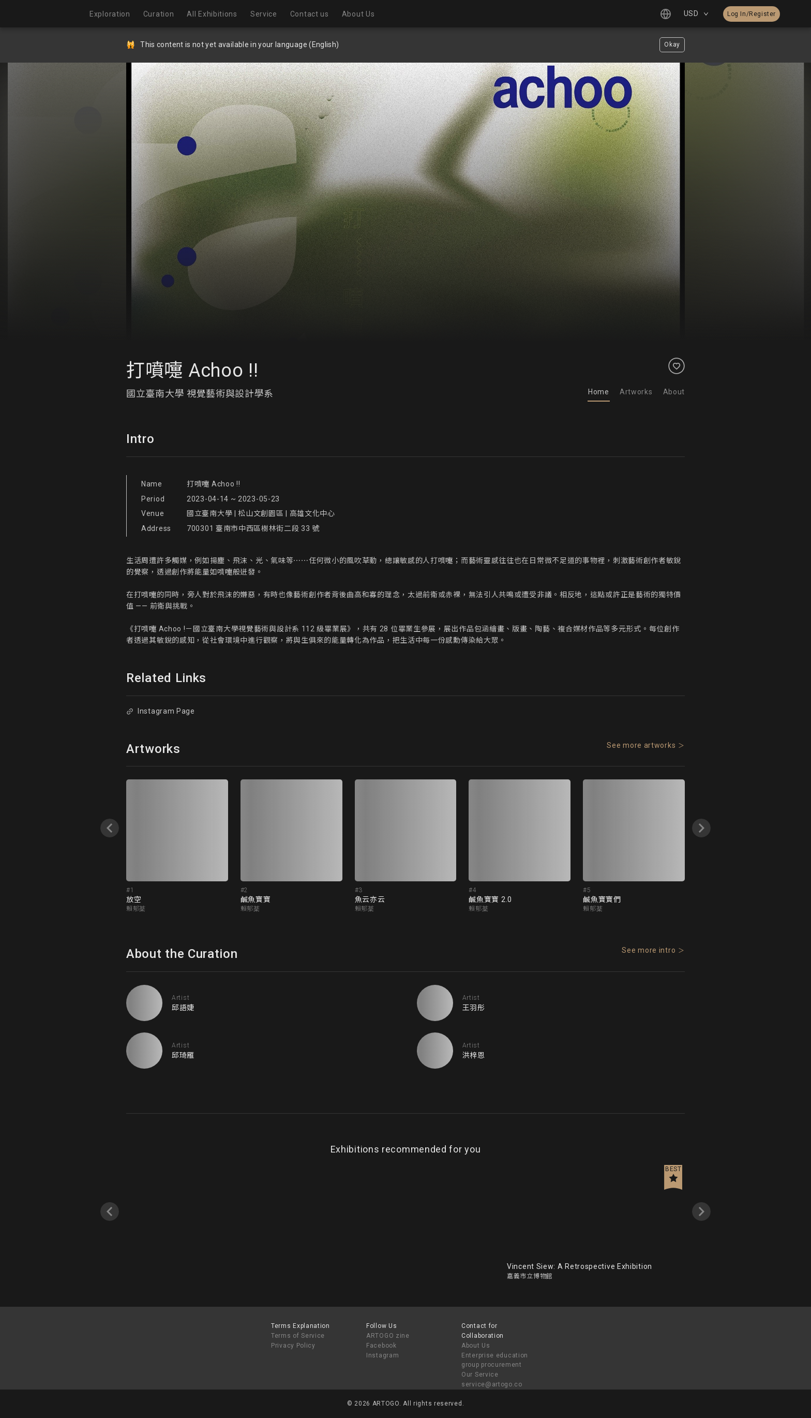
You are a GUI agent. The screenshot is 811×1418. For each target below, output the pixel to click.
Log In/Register (751, 14)
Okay (672, 44)
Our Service (480, 1374)
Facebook (381, 1345)
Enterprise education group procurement (494, 1360)
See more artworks (641, 745)
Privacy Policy (293, 1345)
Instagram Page (160, 711)
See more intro (648, 950)
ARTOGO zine (388, 1335)
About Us (475, 1345)
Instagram (382, 1355)
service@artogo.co (491, 1384)
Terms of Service (298, 1335)
